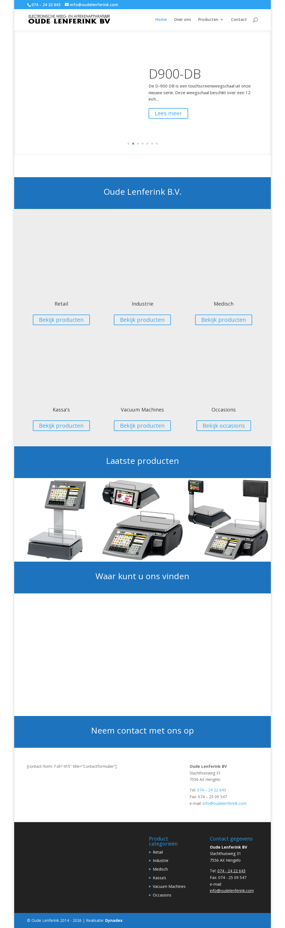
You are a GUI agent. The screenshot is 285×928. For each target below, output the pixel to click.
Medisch (224, 303)
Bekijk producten (61, 319)
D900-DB (175, 75)
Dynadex (113, 920)
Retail (61, 303)
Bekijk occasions (224, 425)
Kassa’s (159, 877)
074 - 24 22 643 (231, 870)
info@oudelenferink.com (225, 803)
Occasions (224, 409)
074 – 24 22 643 (211, 790)
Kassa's (61, 409)
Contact (239, 20)
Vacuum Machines (142, 409)
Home (161, 20)
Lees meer (168, 115)
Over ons (182, 20)
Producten (208, 20)
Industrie (142, 303)
